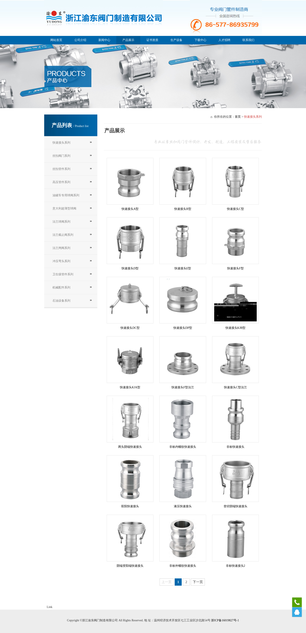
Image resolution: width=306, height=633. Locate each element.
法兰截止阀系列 (62, 234)
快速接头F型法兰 (182, 387)
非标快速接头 (235, 446)
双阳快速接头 (130, 506)
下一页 (198, 582)
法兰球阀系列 (61, 221)
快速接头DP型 (182, 327)
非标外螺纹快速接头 (182, 565)
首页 (238, 116)
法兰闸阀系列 (61, 248)
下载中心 (200, 40)
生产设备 (176, 40)
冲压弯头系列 (61, 261)
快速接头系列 (61, 142)
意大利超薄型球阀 (64, 208)
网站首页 (56, 40)
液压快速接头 (183, 506)
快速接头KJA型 (130, 387)
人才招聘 (224, 40)
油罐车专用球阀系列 (65, 195)
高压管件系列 (61, 182)
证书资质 (152, 40)
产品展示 (128, 40)
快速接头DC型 (129, 327)
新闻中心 (104, 40)
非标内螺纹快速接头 (182, 446)
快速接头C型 (235, 209)
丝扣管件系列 (61, 169)
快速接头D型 (130, 268)
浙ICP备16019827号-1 (225, 620)
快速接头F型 (235, 268)
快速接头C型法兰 (235, 387)
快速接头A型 (130, 209)
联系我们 (248, 40)
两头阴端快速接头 (130, 446)
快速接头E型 (182, 268)
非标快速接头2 (235, 565)
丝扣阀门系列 (61, 155)
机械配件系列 (61, 287)
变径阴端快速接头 (235, 506)
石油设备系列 (61, 300)
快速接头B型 (182, 209)
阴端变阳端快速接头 (130, 565)
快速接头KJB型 (235, 327)
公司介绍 (80, 40)
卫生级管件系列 (62, 274)
